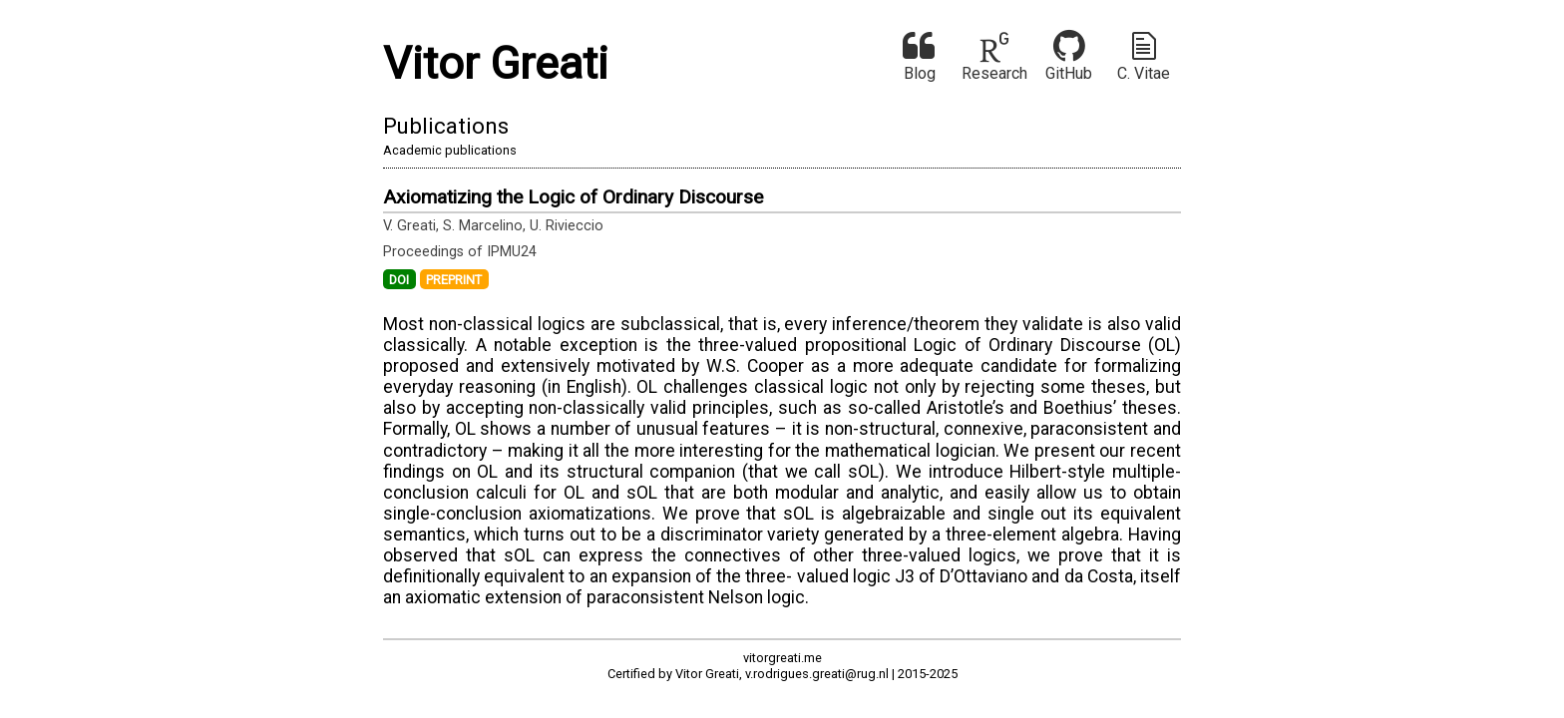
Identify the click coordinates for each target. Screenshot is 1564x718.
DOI (399, 278)
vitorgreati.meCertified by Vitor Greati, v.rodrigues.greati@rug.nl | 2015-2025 (782, 665)
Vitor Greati (495, 63)
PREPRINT (454, 278)
